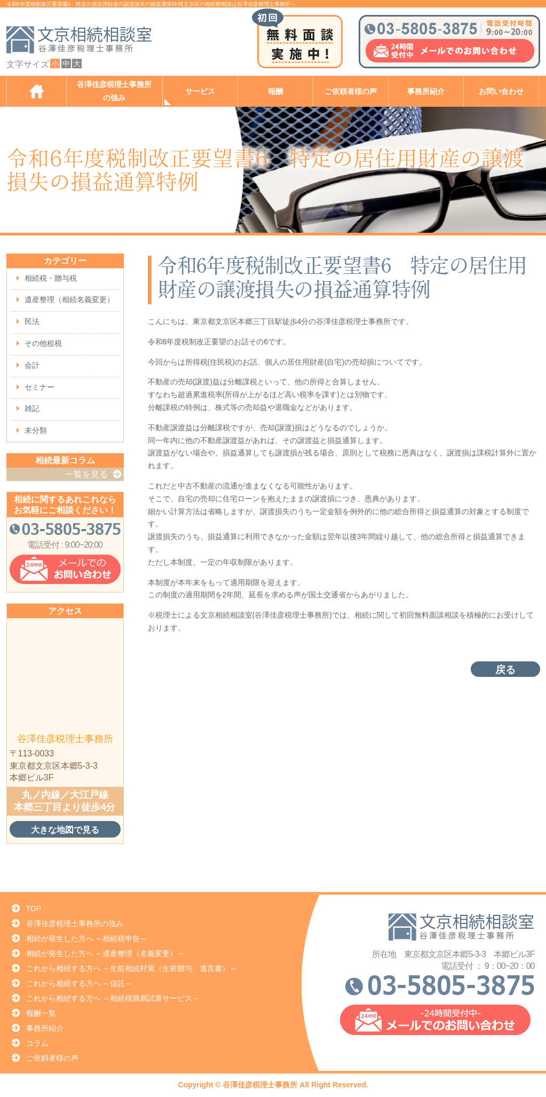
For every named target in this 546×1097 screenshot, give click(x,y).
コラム (37, 1043)
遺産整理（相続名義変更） (69, 299)
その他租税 (43, 343)
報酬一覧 (41, 1013)
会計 (32, 365)
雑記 (32, 408)
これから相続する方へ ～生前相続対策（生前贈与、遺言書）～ (132, 968)
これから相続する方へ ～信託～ (79, 983)
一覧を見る (86, 474)
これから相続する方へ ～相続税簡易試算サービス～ (113, 998)
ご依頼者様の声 (351, 92)
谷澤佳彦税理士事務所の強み (114, 91)
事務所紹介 (426, 92)
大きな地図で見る (65, 829)
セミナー (39, 387)
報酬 (275, 92)
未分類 (36, 430)
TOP (34, 908)
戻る (505, 669)
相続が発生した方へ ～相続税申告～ (87, 938)
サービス (200, 92)
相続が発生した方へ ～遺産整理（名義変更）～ (105, 953)
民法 (32, 321)
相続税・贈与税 (51, 278)
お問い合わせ (501, 92)
